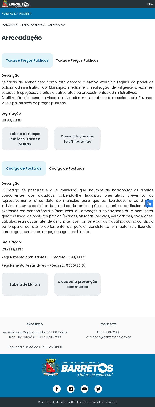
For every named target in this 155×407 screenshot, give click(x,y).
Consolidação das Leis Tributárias (77, 139)
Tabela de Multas (24, 284)
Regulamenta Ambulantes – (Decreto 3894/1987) (44, 257)
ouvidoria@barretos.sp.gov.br (108, 337)
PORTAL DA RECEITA (33, 25)
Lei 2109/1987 (12, 248)
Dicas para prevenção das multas (77, 284)
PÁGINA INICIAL (10, 25)
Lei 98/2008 (11, 120)
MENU (150, 4)
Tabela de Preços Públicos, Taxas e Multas (25, 139)
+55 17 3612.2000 (108, 332)
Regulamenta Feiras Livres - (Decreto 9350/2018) (43, 265)
